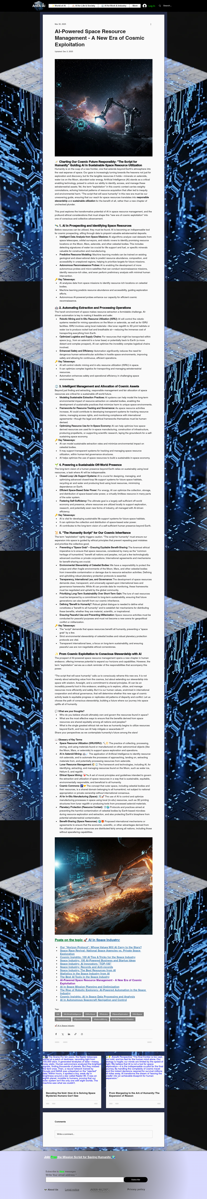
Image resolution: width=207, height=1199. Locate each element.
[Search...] (167, 6)
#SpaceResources (81, 1019)
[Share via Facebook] (56, 1034)
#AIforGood (90, 1014)
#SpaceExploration (120, 1014)
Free (54, 1157)
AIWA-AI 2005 (99, 1190)
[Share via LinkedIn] (69, 1034)
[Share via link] (75, 1034)
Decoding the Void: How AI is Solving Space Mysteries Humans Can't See (70, 1094)
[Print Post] (82, 1034)
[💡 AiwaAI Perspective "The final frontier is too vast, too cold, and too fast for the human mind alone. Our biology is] (135, 1072)
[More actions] (150, 24)
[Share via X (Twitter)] (62, 1034)
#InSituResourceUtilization (123, 1019)
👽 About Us (52, 1189)
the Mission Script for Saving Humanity (84, 1157)
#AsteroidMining (100, 1019)
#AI (58, 1014)
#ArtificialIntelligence (72, 1014)
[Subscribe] (136, 1179)
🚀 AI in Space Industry (64, 1026)
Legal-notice (72, 1189)
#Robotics (104, 1014)
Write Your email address (60, 1175)
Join (47, 1157)
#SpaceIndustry (63, 1019)
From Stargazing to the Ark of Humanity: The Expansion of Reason (134, 1094)
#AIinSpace (137, 1014)
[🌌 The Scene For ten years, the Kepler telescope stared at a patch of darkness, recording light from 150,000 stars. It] (72, 1072)
